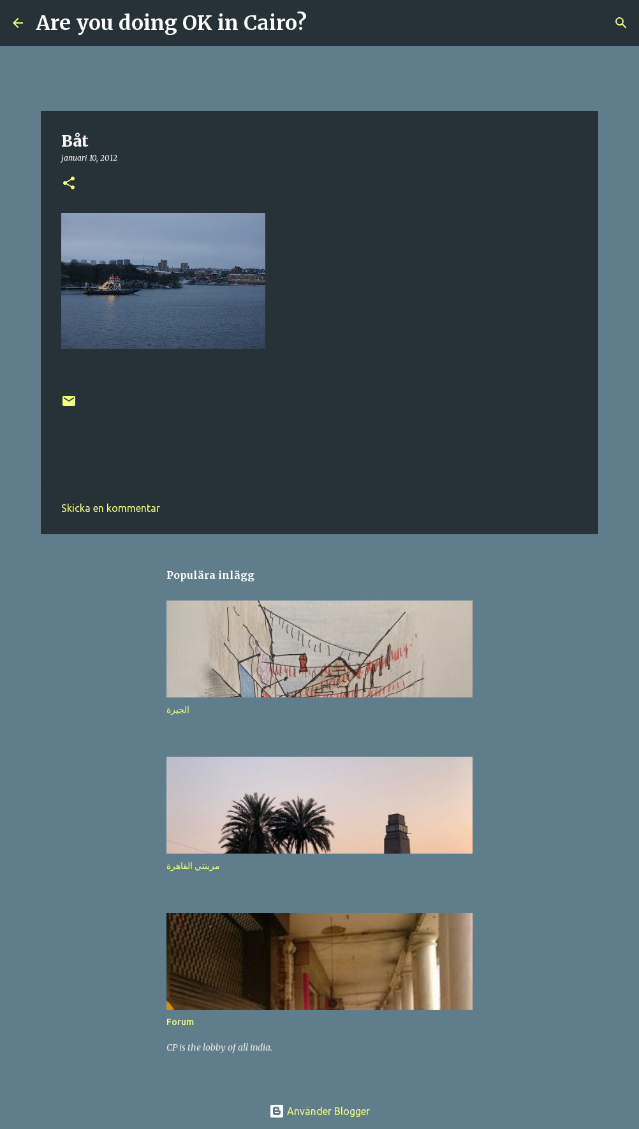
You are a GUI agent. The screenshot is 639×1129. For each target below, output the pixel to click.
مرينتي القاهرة (193, 866)
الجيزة (177, 709)
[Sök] (324, 23)
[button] (69, 184)
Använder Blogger (319, 1111)
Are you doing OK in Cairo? (171, 23)
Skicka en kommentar (110, 508)
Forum (180, 1022)
